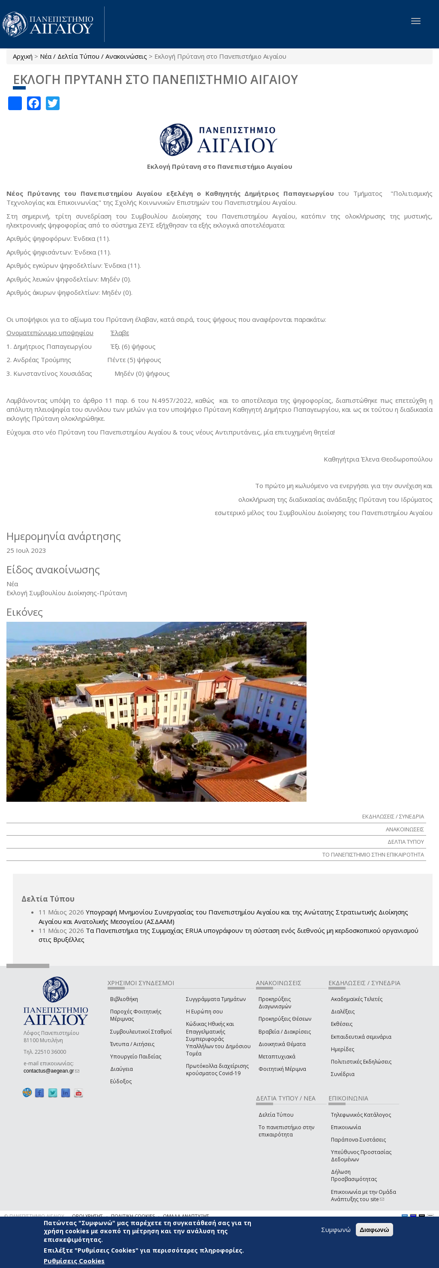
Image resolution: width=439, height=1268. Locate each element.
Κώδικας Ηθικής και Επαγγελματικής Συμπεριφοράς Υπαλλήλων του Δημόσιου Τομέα (218, 1038)
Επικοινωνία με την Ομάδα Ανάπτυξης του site (363, 1195)
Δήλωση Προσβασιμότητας (354, 1175)
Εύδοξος (121, 1081)
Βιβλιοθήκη (124, 999)
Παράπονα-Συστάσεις (358, 1139)
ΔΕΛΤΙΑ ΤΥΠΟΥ (406, 841)
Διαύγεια (121, 1069)
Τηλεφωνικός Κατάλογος (361, 1114)
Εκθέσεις (341, 1024)
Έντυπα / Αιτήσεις (132, 1044)
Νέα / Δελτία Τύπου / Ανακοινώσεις (93, 56)
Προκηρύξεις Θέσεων (285, 1018)
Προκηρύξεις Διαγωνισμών (275, 1002)
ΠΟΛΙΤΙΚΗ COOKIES (133, 1216)
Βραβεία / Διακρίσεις (285, 1031)
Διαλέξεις (343, 1011)
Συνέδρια (343, 1074)
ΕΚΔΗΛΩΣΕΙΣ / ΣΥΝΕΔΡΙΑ (393, 816)
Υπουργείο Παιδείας (135, 1056)
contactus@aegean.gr (51, 1071)
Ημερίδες (342, 1049)
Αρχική (23, 56)
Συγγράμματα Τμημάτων (216, 999)
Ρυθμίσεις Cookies (74, 1260)
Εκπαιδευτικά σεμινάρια (361, 1036)
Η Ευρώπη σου (204, 1011)
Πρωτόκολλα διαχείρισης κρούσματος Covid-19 (217, 1069)
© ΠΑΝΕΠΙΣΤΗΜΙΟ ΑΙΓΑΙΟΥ (34, 1216)
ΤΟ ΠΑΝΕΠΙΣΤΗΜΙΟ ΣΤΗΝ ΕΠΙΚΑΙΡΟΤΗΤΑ (373, 854)
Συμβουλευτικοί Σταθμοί (141, 1031)
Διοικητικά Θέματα (282, 1044)
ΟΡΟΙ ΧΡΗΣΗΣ (87, 1216)
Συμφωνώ (336, 1229)
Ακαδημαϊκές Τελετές (356, 999)
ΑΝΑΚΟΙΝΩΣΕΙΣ (405, 829)
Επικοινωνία (346, 1127)
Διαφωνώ (374, 1229)
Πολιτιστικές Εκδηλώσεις (361, 1061)
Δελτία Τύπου (276, 1114)
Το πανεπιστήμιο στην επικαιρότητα (286, 1131)
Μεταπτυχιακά (277, 1056)
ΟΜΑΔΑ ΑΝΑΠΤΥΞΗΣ (186, 1216)
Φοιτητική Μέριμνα (282, 1069)
